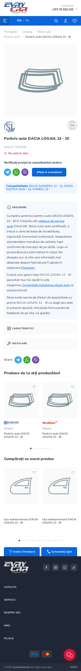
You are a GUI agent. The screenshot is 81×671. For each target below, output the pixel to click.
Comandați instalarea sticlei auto (46, 285)
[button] (31, 448)
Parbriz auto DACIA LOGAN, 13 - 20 (17, 435)
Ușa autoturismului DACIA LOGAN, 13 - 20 (21, 521)
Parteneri (28, 268)
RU (27, 21)
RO (19, 21)
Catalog (27, 32)
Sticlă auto (44, 32)
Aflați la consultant (49, 172)
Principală (10, 32)
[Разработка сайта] (73, 667)
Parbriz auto (12, 37)
